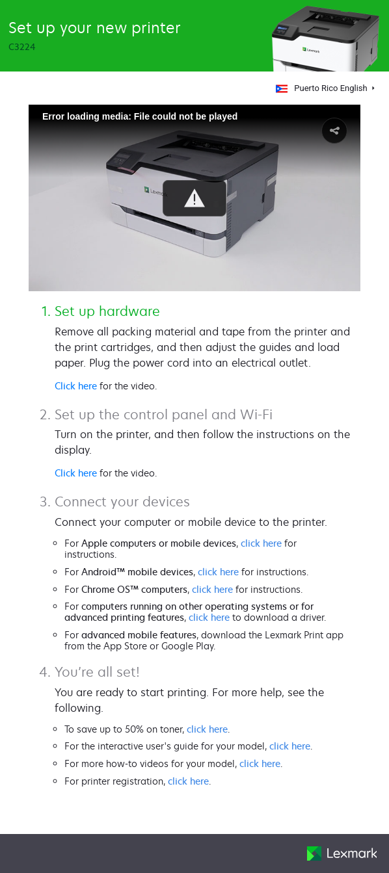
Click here (76, 386)
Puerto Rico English (320, 88)
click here (261, 543)
